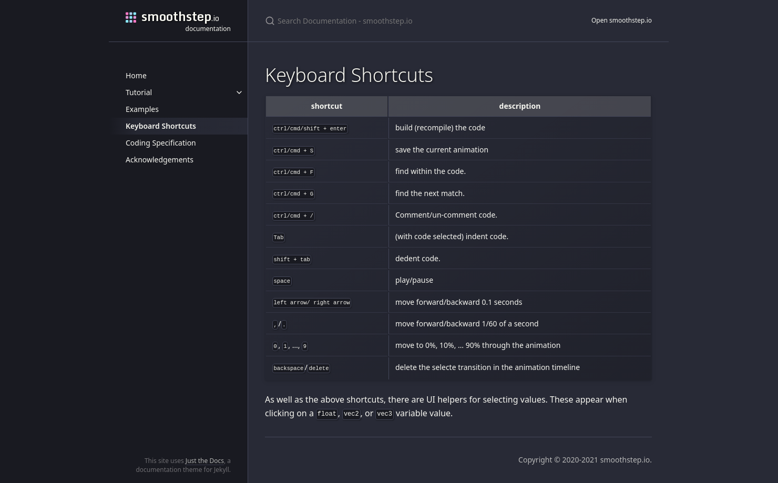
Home (136, 75)
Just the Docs (205, 460)
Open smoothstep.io (621, 20)
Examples (142, 109)
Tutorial (139, 92)
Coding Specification (161, 143)
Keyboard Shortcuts (161, 126)
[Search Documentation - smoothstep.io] (389, 21)
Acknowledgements (159, 160)
